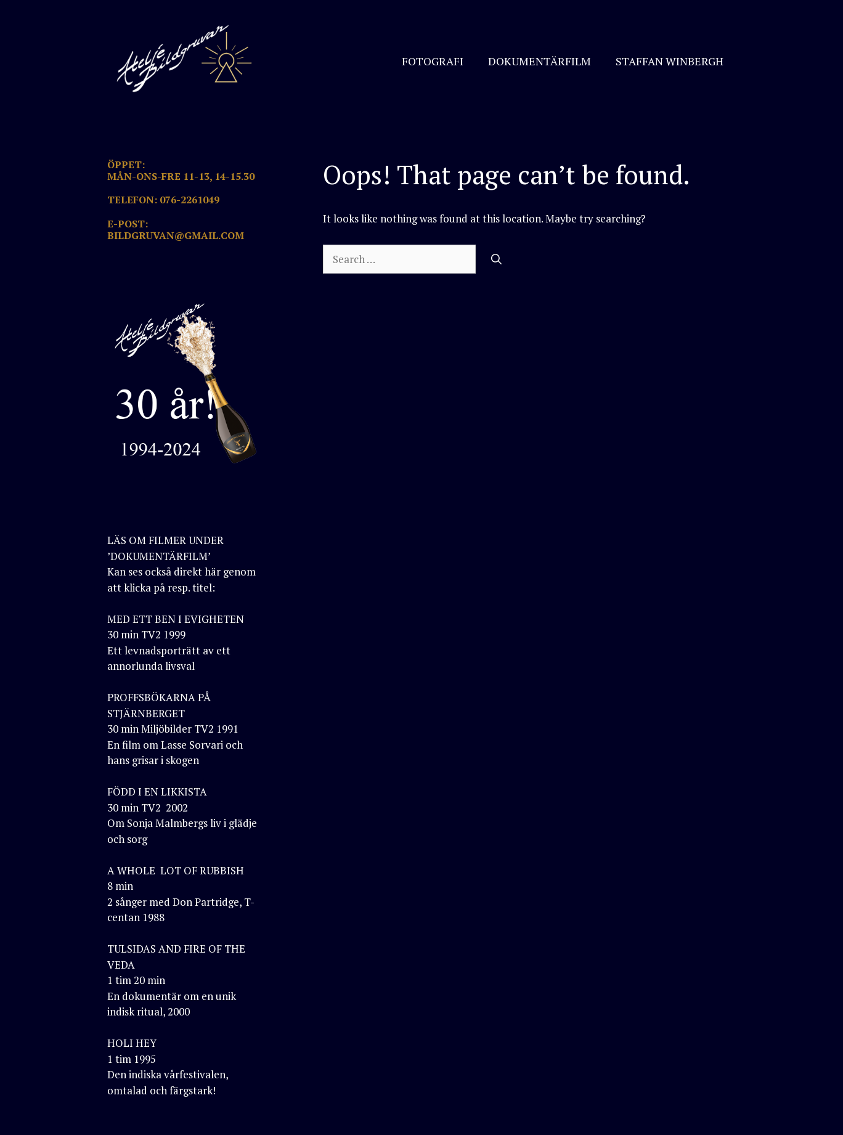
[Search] (496, 259)
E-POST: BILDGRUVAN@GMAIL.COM (175, 229)
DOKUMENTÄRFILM (539, 61)
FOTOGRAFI (432, 61)
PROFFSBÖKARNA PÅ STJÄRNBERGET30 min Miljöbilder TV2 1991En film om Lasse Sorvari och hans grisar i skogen (175, 728)
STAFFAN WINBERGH (669, 61)
